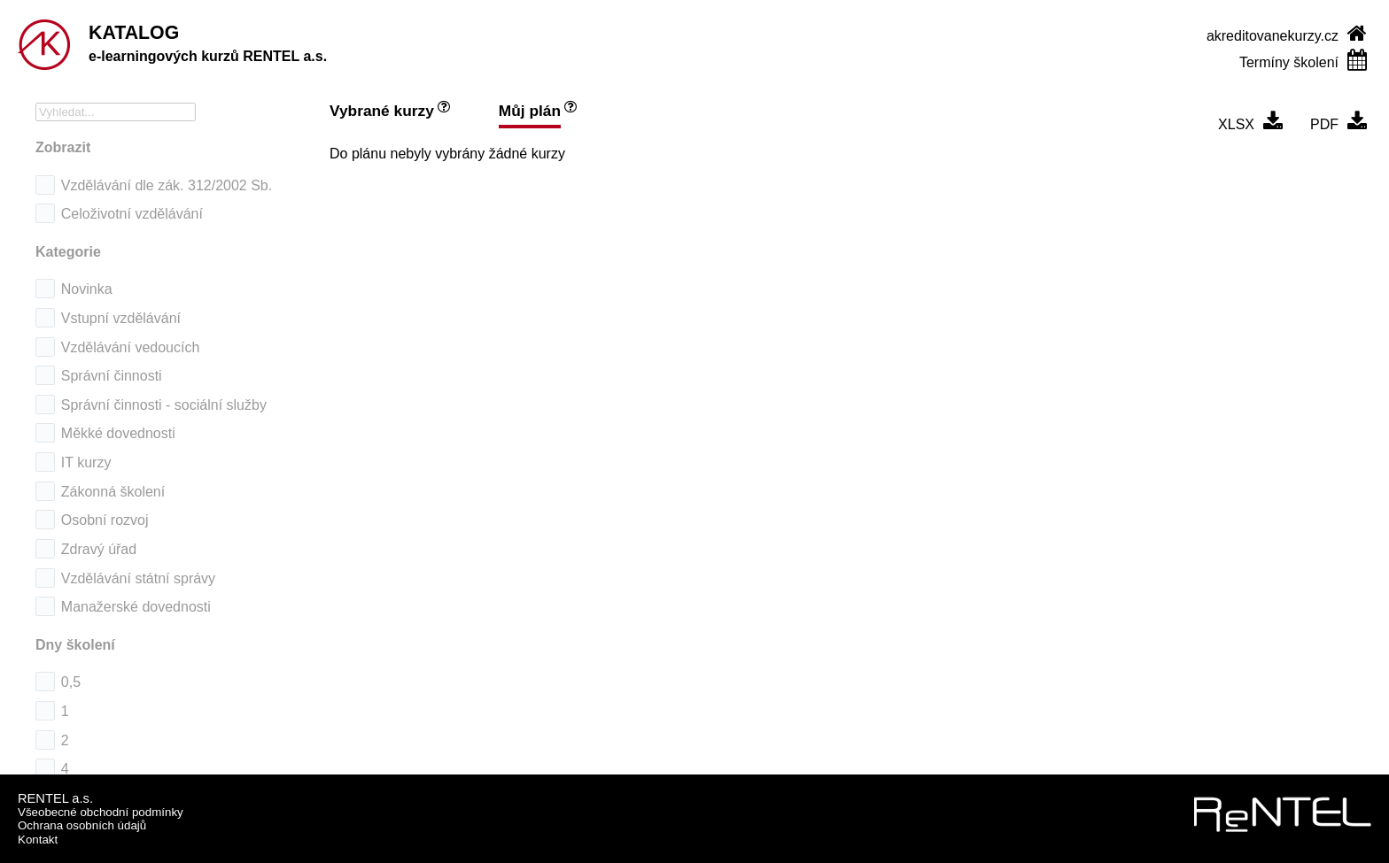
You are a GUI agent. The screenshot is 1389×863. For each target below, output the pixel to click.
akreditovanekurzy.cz (1273, 35)
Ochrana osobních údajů (82, 825)
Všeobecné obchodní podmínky (100, 812)
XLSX (1236, 124)
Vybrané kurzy (382, 110)
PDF (1324, 124)
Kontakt (38, 839)
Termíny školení (1289, 62)
